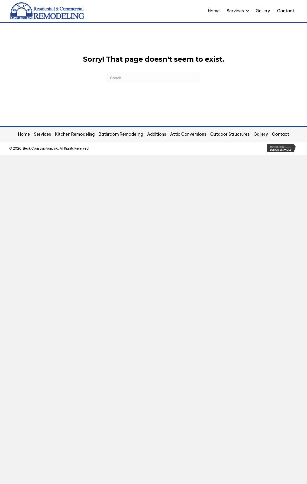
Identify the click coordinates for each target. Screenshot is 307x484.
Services (42, 134)
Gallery (261, 134)
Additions (156, 134)
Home (24, 134)
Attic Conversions (188, 134)
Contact (280, 134)
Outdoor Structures (230, 134)
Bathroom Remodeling (121, 134)
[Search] (153, 78)
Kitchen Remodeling (75, 134)
